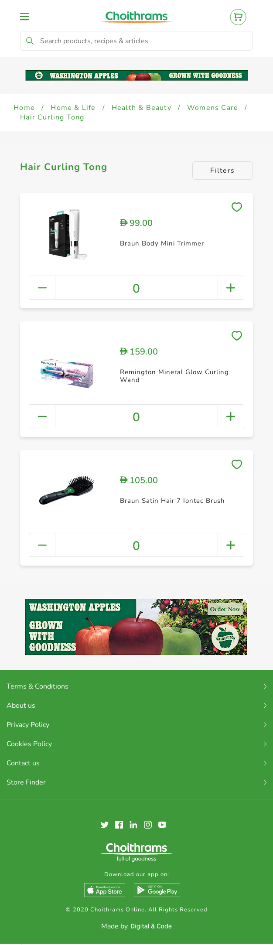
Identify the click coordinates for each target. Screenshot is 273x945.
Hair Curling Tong (52, 117)
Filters (222, 170)
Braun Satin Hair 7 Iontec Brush (172, 500)
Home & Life (73, 108)
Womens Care (212, 108)
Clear (253, 932)
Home (24, 108)
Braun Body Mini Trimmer (162, 243)
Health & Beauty (141, 108)
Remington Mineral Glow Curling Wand (174, 376)
